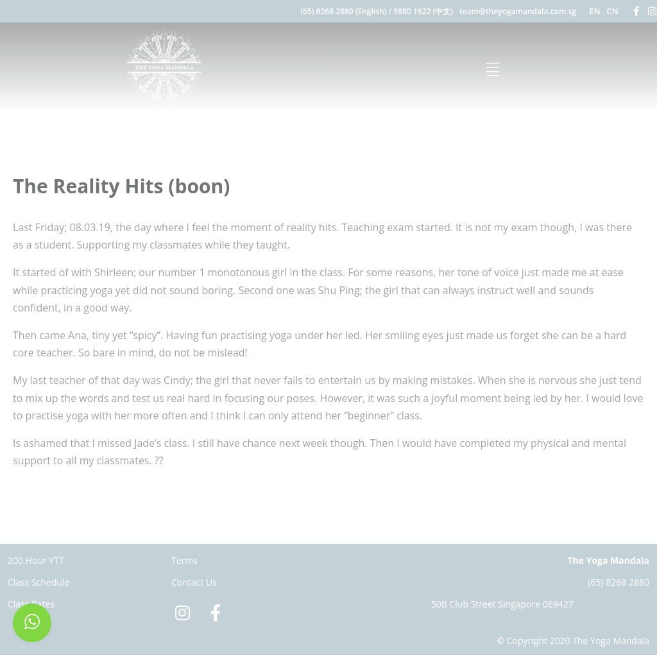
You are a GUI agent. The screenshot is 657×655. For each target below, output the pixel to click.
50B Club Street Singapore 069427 (502, 604)
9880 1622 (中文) (423, 11)
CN (613, 11)
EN (594, 11)
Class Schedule (39, 582)
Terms (184, 560)
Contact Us (194, 582)
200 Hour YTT (36, 560)
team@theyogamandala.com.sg (517, 11)
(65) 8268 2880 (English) (343, 11)
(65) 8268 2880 (618, 582)
